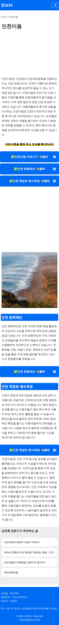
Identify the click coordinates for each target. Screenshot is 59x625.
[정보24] (6, 5)
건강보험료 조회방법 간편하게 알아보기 (25, 562)
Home (4, 17)
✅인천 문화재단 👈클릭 (29, 168)
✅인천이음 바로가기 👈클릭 (29, 156)
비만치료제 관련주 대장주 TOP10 (21, 542)
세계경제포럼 (11, 572)
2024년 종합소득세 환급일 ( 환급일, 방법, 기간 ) (29, 552)
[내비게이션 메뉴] (55, 5)
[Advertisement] (29, 53)
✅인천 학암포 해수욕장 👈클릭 (29, 181)
